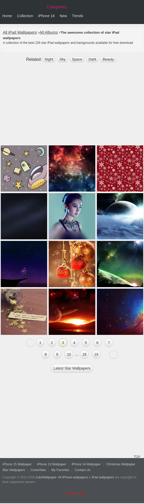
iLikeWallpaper (46, 477)
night (49, 59)
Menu (138, 16)
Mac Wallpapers (14, 470)
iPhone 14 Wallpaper (86, 464)
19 (96, 354)
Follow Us (75, 493)
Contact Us (82, 470)
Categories (57, 7)
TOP (137, 456)
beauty (108, 59)
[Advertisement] (72, 106)
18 (84, 354)
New (63, 16)
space (77, 59)
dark (92, 59)
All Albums (49, 32)
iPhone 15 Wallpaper (17, 464)
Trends (77, 16)
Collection (25, 16)
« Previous (30, 343)
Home (7, 16)
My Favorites (60, 470)
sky (62, 59)
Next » (113, 354)
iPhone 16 (46, 16)
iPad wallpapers (103, 477)
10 (69, 354)
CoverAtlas (38, 470)
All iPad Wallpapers (20, 32)
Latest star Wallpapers (71, 368)
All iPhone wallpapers (73, 477)
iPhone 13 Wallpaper (51, 464)
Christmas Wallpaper (120, 464)
